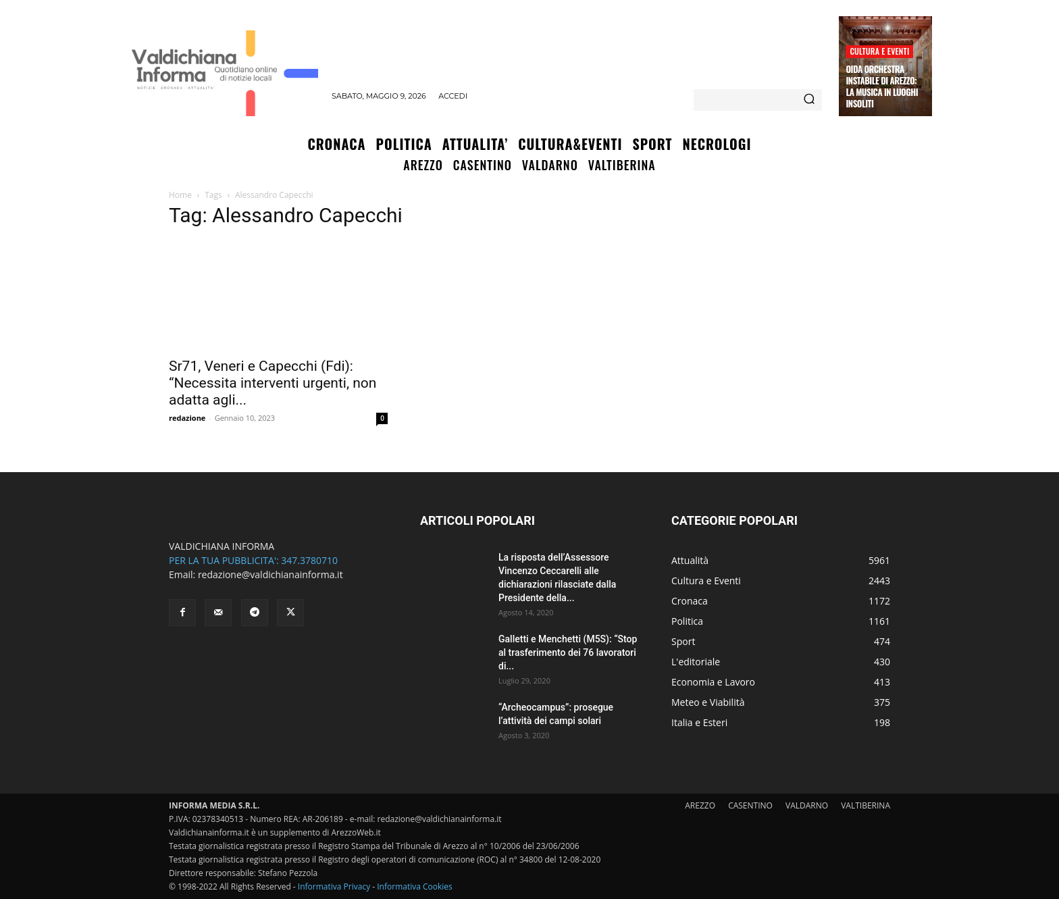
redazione (187, 418)
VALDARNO (806, 805)
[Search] (809, 100)
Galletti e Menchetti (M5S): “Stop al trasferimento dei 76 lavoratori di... (567, 652)
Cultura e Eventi (879, 51)
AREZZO (700, 805)
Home (180, 195)
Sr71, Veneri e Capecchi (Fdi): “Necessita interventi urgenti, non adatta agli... (272, 383)
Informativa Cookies (415, 886)
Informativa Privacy (334, 886)
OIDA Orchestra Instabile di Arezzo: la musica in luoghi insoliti (882, 86)
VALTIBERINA (865, 805)
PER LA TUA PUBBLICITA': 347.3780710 (253, 560)
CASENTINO (750, 805)
